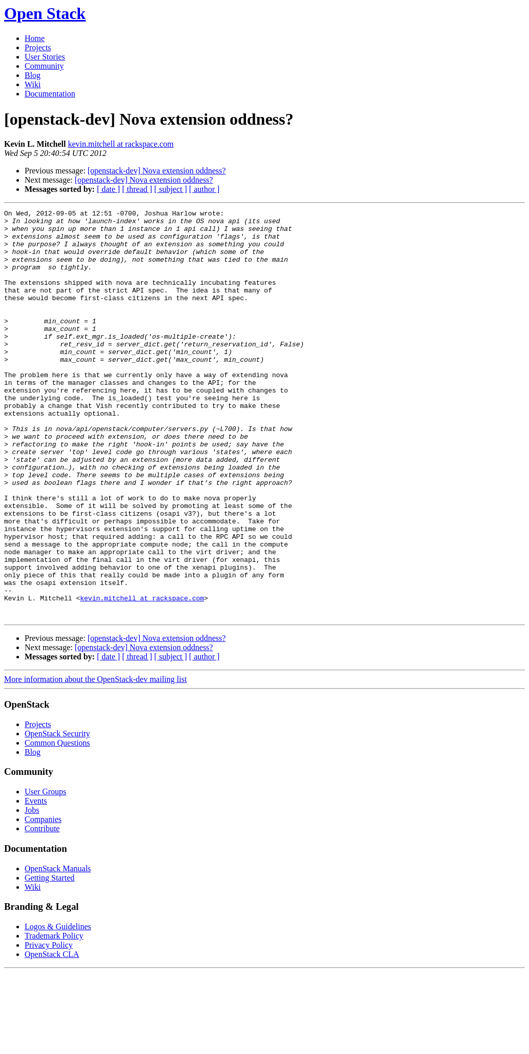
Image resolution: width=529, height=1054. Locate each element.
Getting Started (49, 959)
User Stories (45, 56)
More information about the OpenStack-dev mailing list (95, 760)
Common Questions (57, 824)
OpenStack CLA (52, 1035)
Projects (38, 47)
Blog (32, 75)
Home (35, 38)
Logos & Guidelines (58, 1008)
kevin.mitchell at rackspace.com (120, 144)
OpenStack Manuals (58, 950)
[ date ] (108, 189)
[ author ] (204, 189)
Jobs (32, 891)
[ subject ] (170, 189)
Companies (43, 900)
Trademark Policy (54, 1017)
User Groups (45, 873)
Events (36, 882)
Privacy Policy (49, 1026)
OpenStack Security (57, 815)
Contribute (42, 910)
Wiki (32, 84)
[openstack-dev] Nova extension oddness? (157, 170)
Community (44, 66)
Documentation (50, 93)
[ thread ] (137, 189)
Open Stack (45, 13)
